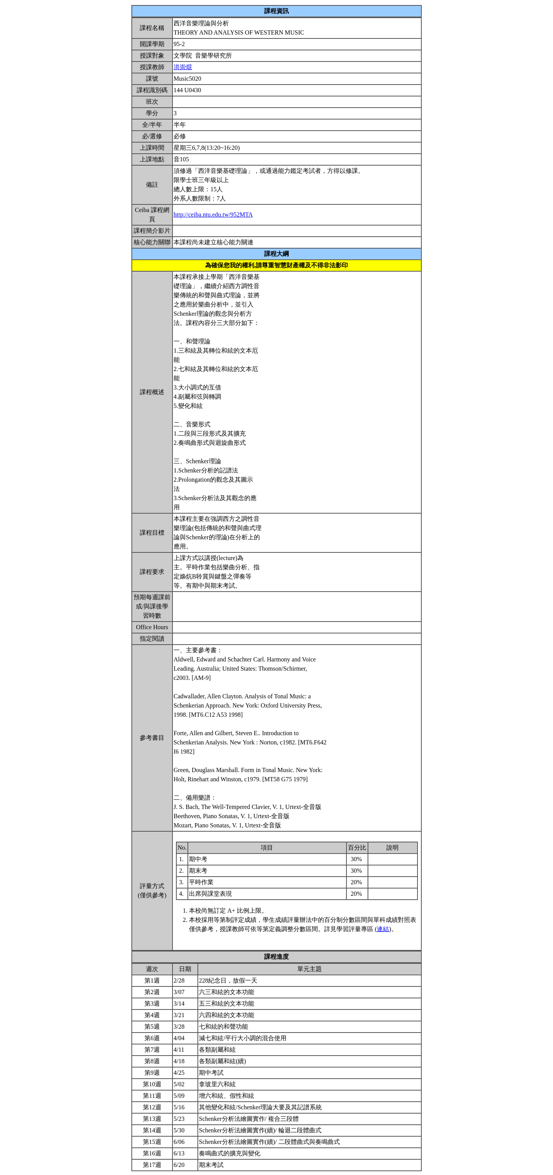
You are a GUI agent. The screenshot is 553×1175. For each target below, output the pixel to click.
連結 (383, 929)
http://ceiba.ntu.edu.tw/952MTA (213, 214)
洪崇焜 (183, 67)
